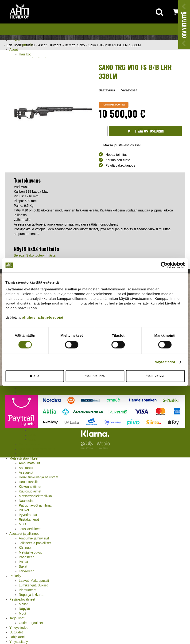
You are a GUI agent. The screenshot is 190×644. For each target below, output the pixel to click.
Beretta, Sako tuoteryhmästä (34, 255)
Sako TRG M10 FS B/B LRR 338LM (114, 45)
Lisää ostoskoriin (145, 131)
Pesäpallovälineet (22, 599)
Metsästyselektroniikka (35, 496)
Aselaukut (26, 472)
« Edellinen (12, 45)
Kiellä (34, 376)
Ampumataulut (29, 463)
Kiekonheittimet (30, 486)
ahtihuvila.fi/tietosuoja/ (42, 317)
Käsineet (25, 548)
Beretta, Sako (75, 45)
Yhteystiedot (18, 627)
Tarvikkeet (26, 571)
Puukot (24, 510)
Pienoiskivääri (29, 388)
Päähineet (26, 557)
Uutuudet (16, 632)
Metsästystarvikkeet (23, 458)
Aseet (13, 49)
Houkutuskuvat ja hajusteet (38, 477)
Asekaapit (26, 468)
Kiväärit (55, 45)
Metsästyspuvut (30, 552)
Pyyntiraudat (28, 515)
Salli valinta (95, 376)
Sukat (23, 566)
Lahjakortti (17, 637)
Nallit (22, 454)
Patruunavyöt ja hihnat (35, 505)
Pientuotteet (27, 590)
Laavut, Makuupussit (34, 580)
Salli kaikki (155, 376)
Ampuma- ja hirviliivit (34, 538)
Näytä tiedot (165, 362)
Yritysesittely (18, 642)
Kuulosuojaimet (30, 491)
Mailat (23, 604)
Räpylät (24, 609)
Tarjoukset (16, 618)
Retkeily (15, 576)
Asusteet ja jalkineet (24, 533)
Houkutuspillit (28, 482)
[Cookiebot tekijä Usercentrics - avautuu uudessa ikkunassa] (164, 265)
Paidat (23, 562)
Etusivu (14, 40)
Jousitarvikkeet (30, 529)
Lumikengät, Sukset (33, 585)
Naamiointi (26, 501)
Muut (22, 524)
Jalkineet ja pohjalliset (35, 543)
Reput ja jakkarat (31, 595)
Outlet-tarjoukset (31, 623)
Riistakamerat (29, 519)
